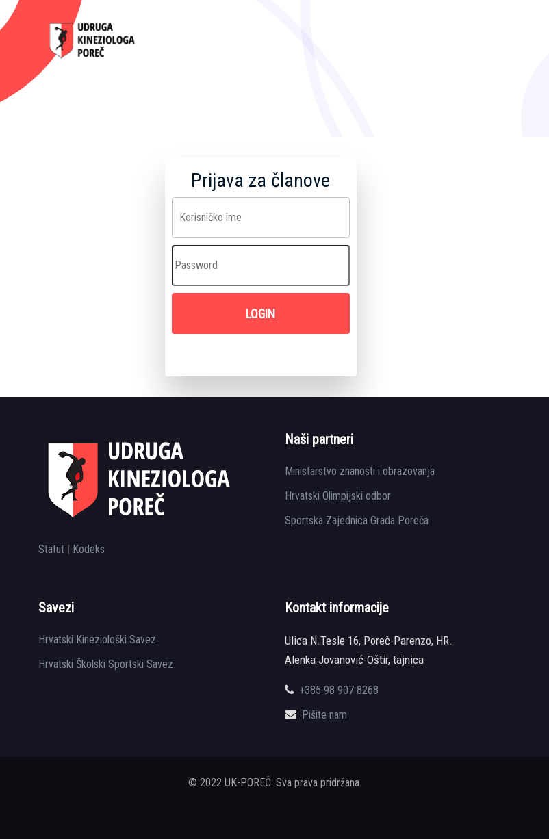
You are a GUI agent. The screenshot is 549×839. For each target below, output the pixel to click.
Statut (51, 549)
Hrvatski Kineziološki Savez (97, 639)
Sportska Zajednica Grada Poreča (357, 520)
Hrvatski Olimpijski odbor (338, 495)
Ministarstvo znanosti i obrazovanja (360, 471)
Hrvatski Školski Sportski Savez (105, 664)
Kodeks (89, 549)
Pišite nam (324, 714)
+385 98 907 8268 (339, 690)
